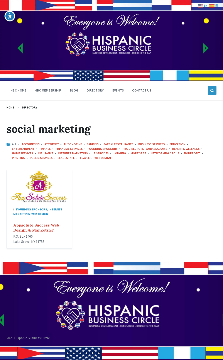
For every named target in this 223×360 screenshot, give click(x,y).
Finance (45, 149)
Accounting (31, 144)
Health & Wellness (186, 149)
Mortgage (138, 153)
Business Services (151, 144)
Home (10, 107)
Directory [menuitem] (95, 90)
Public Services (41, 158)
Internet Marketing (73, 153)
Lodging (119, 153)
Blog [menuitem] (74, 90)
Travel (84, 158)
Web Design (103, 158)
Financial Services (69, 149)
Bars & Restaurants (118, 144)
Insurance (45, 153)
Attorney (51, 144)
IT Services (101, 153)
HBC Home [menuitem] (18, 90)
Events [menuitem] (118, 90)
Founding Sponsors (103, 149)
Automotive (73, 144)
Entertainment (23, 149)
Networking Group (165, 153)
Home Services (22, 153)
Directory (29, 107)
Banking (93, 144)
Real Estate (66, 158)
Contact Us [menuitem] (141, 90)
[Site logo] (20, 62)
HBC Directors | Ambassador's (144, 149)
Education (177, 144)
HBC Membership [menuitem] (48, 90)
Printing (18, 158)
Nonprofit (192, 153)
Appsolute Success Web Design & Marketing (36, 228)
